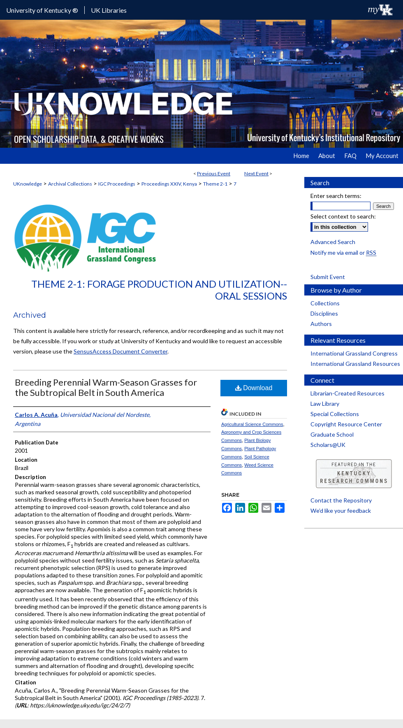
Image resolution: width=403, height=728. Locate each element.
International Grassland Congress (354, 353)
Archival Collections (70, 184)
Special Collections (334, 413)
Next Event (256, 173)
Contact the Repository (341, 500)
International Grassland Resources (355, 363)
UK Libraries (109, 10)
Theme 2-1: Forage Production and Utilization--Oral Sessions (159, 290)
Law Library (324, 403)
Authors (321, 323)
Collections (325, 303)
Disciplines (324, 313)
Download (254, 387)
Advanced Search (332, 241)
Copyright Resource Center (346, 424)
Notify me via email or (343, 252)
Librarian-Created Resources (347, 393)
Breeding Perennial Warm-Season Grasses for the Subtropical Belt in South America (106, 387)
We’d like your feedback (340, 510)
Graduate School (332, 434)
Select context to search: (343, 216)
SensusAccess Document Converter (120, 351)
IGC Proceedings (116, 184)
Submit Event (327, 276)
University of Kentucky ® (42, 10)
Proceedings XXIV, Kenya (169, 184)
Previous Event (213, 173)
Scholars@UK (327, 444)
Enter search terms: (335, 195)
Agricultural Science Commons (252, 424)
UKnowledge (27, 184)
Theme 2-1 (215, 184)
